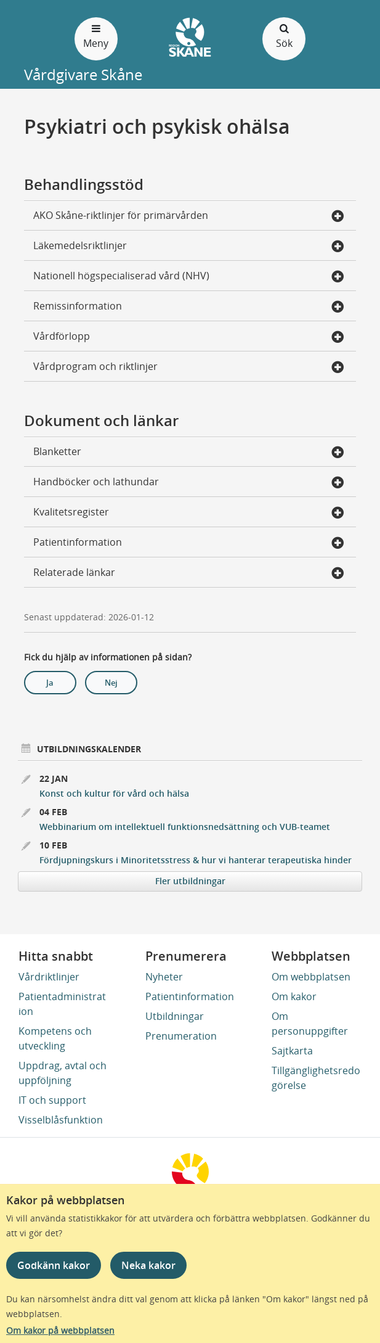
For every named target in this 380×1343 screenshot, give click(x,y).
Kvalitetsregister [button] (188, 513)
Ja (50, 682)
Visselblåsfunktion (60, 1120)
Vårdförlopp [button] (188, 337)
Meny (96, 35)
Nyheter (164, 977)
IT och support (52, 1100)
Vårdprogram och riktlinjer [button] (188, 367)
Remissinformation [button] (188, 307)
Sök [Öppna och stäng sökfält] (284, 35)
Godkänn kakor (53, 1265)
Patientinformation (189, 996)
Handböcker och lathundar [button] (188, 483)
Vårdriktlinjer (48, 977)
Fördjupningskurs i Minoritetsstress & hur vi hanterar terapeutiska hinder (195, 860)
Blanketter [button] (188, 453)
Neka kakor (148, 1265)
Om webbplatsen (311, 977)
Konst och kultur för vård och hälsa (114, 793)
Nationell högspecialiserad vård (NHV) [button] (188, 277)
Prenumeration (181, 1036)
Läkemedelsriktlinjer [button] (188, 247)
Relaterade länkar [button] (188, 573)
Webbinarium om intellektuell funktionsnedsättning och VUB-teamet (184, 826)
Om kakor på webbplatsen (60, 1330)
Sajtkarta (292, 1051)
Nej (111, 682)
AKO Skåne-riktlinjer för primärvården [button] (188, 216)
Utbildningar (174, 1016)
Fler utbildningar (190, 881)
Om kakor (294, 996)
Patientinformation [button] (188, 543)
